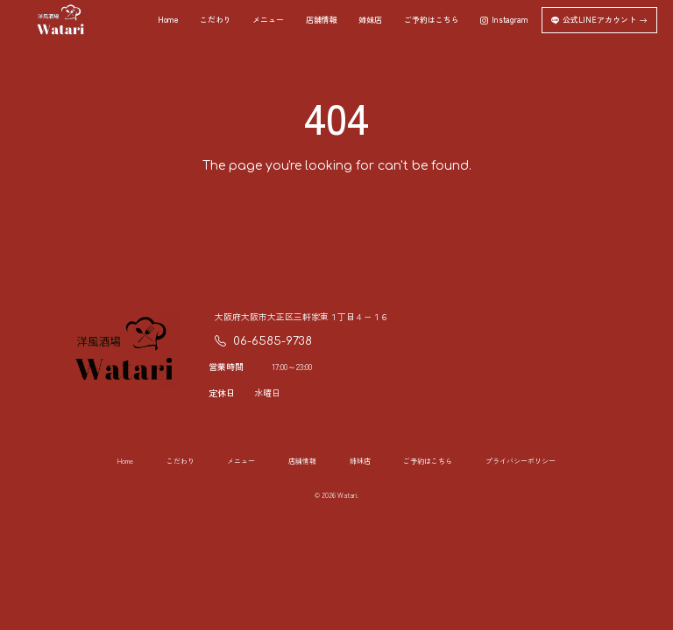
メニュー (268, 19)
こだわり (215, 19)
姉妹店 (370, 19)
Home (168, 19)
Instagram (504, 19)
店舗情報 (321, 19)
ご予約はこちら (431, 19)
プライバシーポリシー (520, 461)
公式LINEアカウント (599, 19)
